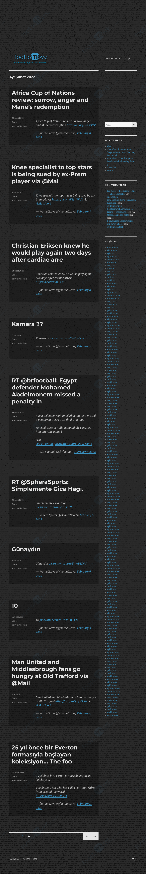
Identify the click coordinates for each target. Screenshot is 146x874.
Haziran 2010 (113, 658)
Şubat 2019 (112, 376)
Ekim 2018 (111, 388)
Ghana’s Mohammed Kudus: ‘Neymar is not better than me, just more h (121, 152)
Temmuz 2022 (113, 259)
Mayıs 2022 (112, 265)
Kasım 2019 (112, 349)
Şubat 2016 (112, 481)
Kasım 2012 (112, 592)
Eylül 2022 (111, 253)
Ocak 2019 (111, 379)
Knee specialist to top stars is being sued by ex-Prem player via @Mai (52, 174)
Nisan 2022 (112, 268)
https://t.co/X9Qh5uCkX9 (71, 701)
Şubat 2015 (112, 511)
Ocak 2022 (111, 277)
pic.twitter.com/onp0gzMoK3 (73, 443)
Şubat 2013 (112, 583)
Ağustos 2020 (113, 325)
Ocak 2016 (111, 484)
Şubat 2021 (112, 310)
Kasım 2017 (112, 418)
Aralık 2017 (112, 415)
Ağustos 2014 (113, 529)
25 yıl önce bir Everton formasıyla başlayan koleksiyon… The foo (45, 754)
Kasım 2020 (112, 316)
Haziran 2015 (113, 499)
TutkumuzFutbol (114, 206)
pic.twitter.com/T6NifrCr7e (67, 338)
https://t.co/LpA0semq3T (51, 795)
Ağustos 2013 (113, 565)
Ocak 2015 (111, 514)
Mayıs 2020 (112, 331)
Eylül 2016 (111, 460)
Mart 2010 (111, 667)
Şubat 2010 (112, 670)
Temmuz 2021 (113, 295)
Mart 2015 (111, 508)
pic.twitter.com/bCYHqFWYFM (58, 620)
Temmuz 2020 (113, 328)
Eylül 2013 (111, 562)
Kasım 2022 (112, 247)
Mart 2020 (111, 337)
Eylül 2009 (112, 685)
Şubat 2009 (112, 706)
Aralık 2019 (112, 346)
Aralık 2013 (112, 553)
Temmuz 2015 (113, 496)
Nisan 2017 (112, 439)
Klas (109, 146)
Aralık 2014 (112, 517)
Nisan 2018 (112, 403)
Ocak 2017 (111, 448)
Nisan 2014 (112, 541)
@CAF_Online (44, 443)
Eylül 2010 (111, 649)
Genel (14, 122)
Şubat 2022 (112, 274)
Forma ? (110, 170)
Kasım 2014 (112, 520)
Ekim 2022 (112, 250)
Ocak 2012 (111, 604)
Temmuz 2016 (113, 466)
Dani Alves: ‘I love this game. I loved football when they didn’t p (121, 161)
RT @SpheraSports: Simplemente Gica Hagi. (47, 485)
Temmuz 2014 (113, 532)
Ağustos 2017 (113, 427)
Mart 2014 (111, 544)
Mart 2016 (111, 478)
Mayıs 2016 (112, 472)
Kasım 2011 (112, 610)
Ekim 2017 (111, 421)
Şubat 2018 (112, 409)
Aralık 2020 (112, 313)
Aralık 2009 (112, 676)
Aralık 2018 (112, 382)
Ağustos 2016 (113, 463)
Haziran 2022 (113, 262)
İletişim (128, 58)
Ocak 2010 (111, 673)
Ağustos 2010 (113, 652)
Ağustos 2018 (113, 394)
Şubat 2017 (112, 445)
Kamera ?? (27, 323)
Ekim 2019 (112, 352)
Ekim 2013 (111, 559)
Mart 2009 (112, 703)
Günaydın (26, 549)
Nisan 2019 (112, 370)
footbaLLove (15, 859)
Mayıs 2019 (112, 367)
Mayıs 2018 (112, 400)
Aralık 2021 (112, 280)
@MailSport (43, 203)
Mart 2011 (111, 631)
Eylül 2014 (111, 526)
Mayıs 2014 (112, 538)
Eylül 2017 (111, 424)
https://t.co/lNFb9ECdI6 (51, 282)
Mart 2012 (111, 598)
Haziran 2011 (113, 622)
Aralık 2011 (112, 607)
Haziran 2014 (113, 535)
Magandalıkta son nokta (118, 215)
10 (15, 605)
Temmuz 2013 (113, 568)
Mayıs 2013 (112, 574)
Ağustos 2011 (113, 616)
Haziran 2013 (113, 571)
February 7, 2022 (85, 451)
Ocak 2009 (112, 709)
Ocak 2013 (111, 586)
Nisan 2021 (112, 304)
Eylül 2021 (111, 289)
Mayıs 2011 (112, 625)
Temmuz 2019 (113, 361)
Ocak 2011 (111, 637)
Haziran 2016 (113, 469)
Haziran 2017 (113, 433)
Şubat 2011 (112, 634)
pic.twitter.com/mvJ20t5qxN (54, 507)
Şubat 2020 (112, 340)
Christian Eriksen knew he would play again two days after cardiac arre (51, 252)
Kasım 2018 (112, 385)
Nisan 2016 (112, 475)
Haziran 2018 (113, 397)
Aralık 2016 (112, 451)
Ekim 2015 (111, 487)
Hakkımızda (113, 58)
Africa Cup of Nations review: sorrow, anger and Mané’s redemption (50, 99)
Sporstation (112, 197)
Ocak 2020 (111, 343)
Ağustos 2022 (113, 256)
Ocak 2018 (111, 412)
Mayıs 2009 (112, 697)
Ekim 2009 (112, 682)
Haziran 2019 (113, 364)
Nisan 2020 (112, 334)
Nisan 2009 (112, 700)
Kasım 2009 (112, 679)
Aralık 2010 (112, 640)
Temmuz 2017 (113, 430)
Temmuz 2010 (113, 655)
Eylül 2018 (111, 391)
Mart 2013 (111, 580)
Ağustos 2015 (113, 493)
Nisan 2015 (112, 505)
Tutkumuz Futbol (115, 227)
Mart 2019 (111, 373)
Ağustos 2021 (113, 292)
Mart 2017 (111, 442)
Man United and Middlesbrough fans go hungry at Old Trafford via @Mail (50, 672)
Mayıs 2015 (112, 502)
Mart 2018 (111, 406)
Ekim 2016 (112, 457)
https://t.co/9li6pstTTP (81, 125)
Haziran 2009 (113, 694)
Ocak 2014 (111, 550)
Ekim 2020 (112, 319)
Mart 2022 (111, 271)
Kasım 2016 (112, 454)
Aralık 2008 (112, 712)
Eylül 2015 (111, 490)
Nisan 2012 (112, 595)
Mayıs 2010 (112, 661)
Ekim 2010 (111, 646)
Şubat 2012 (112, 601)
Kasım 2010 (112, 643)
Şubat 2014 (112, 547)
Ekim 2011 (111, 613)
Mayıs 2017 (112, 436)
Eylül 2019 (111, 355)
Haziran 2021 (113, 298)
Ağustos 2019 (113, 358)
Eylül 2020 (111, 322)
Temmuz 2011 (113, 619)
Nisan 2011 (112, 628)
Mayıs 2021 (112, 301)
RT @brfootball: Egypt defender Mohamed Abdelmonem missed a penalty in (46, 391)
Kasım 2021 (112, 283)
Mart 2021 (111, 307)
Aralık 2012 (112, 589)
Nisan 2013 (112, 577)
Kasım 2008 (112, 715)
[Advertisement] (73, 28)
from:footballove (19, 126)
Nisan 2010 (112, 664)
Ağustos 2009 (113, 688)
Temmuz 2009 (113, 691)
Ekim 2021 (111, 286)
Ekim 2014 (111, 523)
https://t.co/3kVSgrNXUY (67, 199)
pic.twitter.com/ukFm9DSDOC (68, 563)
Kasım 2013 (112, 556)
